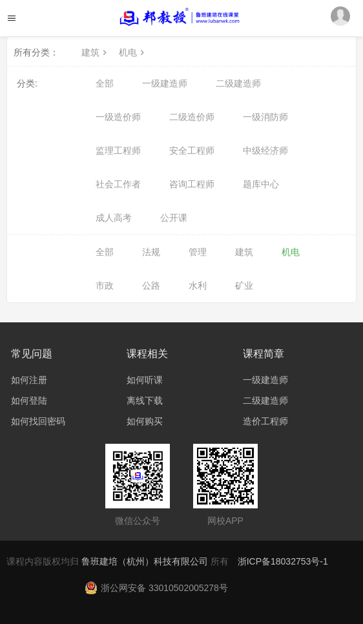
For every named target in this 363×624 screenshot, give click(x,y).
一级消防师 (265, 117)
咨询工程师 (191, 184)
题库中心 (261, 184)
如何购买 (145, 421)
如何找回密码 (38, 421)
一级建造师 (164, 83)
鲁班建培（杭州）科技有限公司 (146, 561)
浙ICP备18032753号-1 (283, 561)
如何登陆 (29, 400)
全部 (105, 83)
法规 (151, 252)
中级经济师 (265, 150)
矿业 (244, 285)
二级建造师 (238, 83)
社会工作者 (118, 184)
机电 (133, 52)
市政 (105, 285)
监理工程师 (118, 150)
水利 (198, 285)
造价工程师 (265, 421)
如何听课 (145, 380)
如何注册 (29, 380)
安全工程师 (191, 150)
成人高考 (114, 218)
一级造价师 (118, 117)
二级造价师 (191, 117)
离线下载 (145, 400)
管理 (198, 252)
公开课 (173, 218)
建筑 (95, 52)
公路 (151, 285)
